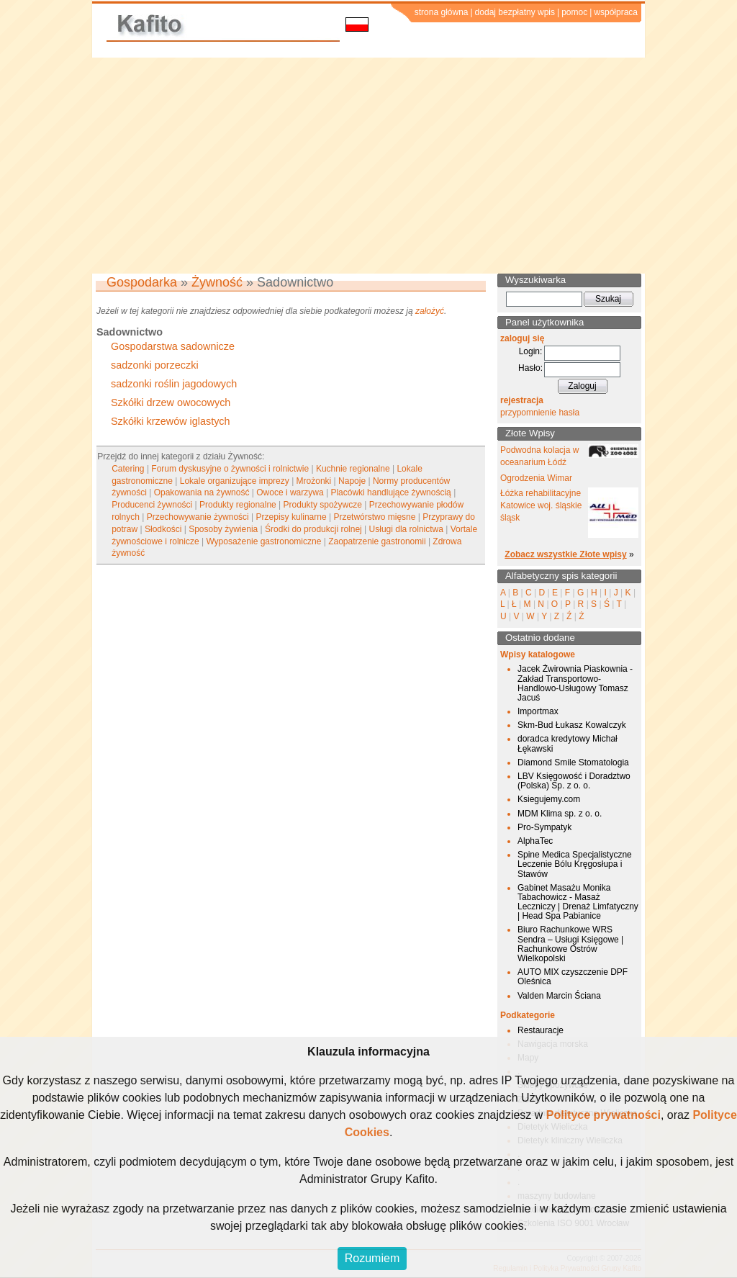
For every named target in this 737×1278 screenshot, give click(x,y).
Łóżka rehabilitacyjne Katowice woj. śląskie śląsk (541, 505)
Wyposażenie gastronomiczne (263, 541)
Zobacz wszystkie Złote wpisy (565, 554)
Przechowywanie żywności (198, 517)
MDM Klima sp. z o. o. (559, 814)
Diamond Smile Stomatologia (573, 762)
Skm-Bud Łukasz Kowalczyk (571, 725)
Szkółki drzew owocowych (170, 402)
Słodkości (163, 529)
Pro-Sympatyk (544, 827)
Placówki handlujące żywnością (390, 492)
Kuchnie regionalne (353, 469)
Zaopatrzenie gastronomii (376, 541)
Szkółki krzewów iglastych (170, 421)
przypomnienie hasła (539, 413)
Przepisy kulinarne (291, 517)
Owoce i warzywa (289, 492)
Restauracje (540, 1030)
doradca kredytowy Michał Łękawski (567, 743)
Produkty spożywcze (323, 505)
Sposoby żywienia (223, 529)
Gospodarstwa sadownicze (173, 346)
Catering (128, 469)
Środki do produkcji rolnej (313, 529)
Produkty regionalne (237, 505)
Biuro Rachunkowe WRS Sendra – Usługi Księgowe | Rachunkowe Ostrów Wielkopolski (570, 943)
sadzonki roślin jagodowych (174, 384)
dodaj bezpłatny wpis (515, 12)
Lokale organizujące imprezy (234, 481)
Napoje (352, 481)
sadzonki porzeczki (155, 365)
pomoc (574, 12)
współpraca (616, 12)
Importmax (538, 711)
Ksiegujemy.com (548, 799)
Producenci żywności (152, 505)
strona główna (442, 12)
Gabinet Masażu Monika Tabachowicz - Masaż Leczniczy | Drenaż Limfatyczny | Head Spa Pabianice (577, 902)
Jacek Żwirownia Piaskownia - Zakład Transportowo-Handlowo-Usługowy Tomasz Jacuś (575, 683)
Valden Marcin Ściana (559, 996)
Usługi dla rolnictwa (406, 529)
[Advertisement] (368, 165)
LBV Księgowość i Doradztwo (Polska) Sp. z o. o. (573, 781)
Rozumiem (372, 1258)
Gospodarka (142, 282)
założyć (429, 311)
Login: (531, 351)
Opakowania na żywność (202, 492)
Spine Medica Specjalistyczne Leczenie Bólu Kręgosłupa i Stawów (574, 864)
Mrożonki (314, 481)
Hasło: (530, 368)
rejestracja (521, 400)
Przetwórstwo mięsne (374, 517)
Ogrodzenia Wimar (536, 478)
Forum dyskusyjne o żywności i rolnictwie (230, 469)
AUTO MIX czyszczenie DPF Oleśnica (572, 976)
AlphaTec (535, 841)
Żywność (217, 282)
